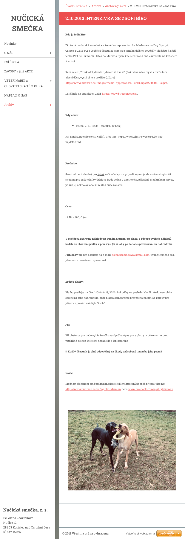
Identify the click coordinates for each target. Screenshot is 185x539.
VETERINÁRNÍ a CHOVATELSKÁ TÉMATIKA (23, 83)
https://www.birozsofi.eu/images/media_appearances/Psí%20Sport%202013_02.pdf (116, 82)
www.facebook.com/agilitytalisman (150, 389)
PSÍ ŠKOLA (11, 62)
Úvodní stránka (76, 6)
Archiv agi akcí (115, 6)
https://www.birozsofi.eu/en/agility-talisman (93, 389)
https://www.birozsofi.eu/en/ (119, 93)
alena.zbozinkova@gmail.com (131, 254)
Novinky (10, 43)
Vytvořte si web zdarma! (141, 533)
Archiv (9, 105)
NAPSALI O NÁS (15, 95)
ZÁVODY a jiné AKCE (18, 71)
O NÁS (8, 53)
